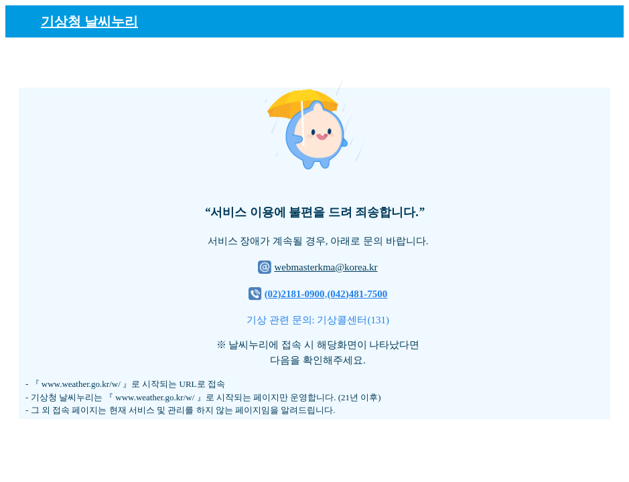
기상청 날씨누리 (89, 21)
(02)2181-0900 (295, 294)
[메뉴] (606, 21)
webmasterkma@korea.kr (325, 267)
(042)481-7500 (357, 294)
